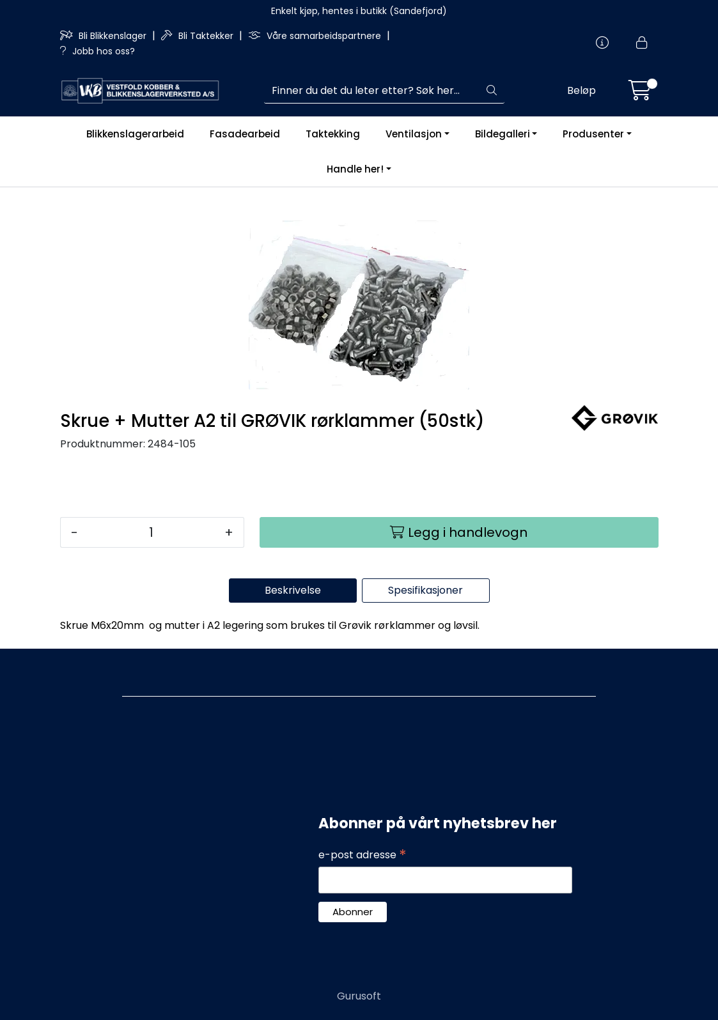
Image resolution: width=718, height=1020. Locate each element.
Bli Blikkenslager (104, 35)
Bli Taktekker (198, 35)
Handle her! (355, 169)
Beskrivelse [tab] (293, 590)
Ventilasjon (414, 134)
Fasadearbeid (245, 134)
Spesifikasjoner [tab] (425, 590)
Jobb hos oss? (97, 51)
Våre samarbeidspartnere (316, 35)
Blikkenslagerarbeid (135, 134)
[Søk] (372, 91)
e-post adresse (362, 855)
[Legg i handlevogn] (459, 532)
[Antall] (151, 532)
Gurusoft (359, 996)
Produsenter (593, 134)
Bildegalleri (502, 134)
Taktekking (333, 134)
